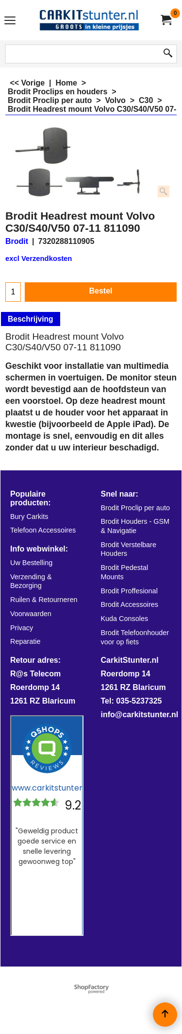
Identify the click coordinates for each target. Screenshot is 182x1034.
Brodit (16, 241)
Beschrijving (30, 319)
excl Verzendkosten (38, 258)
